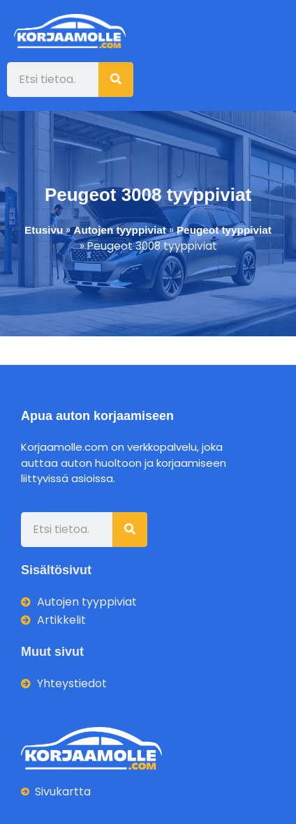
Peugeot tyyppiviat (224, 230)
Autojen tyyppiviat (119, 230)
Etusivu (43, 230)
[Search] (115, 79)
